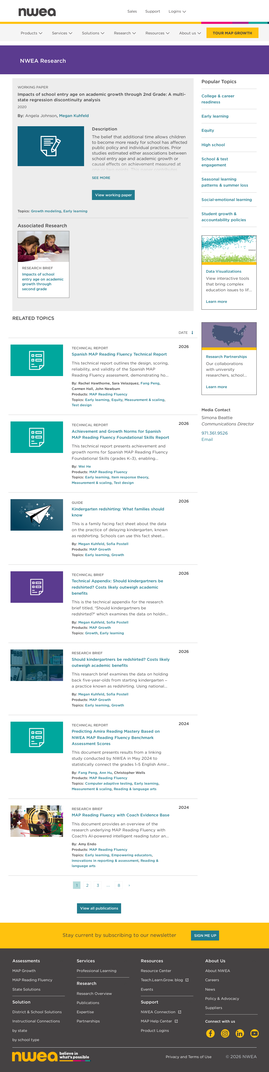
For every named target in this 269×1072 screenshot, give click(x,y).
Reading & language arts (135, 789)
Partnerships (88, 1021)
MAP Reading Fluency (108, 394)
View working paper (113, 195)
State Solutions (26, 989)
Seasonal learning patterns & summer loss (224, 182)
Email (207, 439)
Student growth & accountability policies (223, 217)
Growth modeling (46, 211)
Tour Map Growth (232, 33)
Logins (175, 11)
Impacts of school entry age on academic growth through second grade (43, 281)
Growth (117, 555)
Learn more (216, 301)
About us (187, 33)
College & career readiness (217, 99)
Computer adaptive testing (108, 783)
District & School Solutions (37, 1012)
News (210, 989)
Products (29, 33)
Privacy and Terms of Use (188, 1056)
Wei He (84, 466)
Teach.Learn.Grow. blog (162, 980)
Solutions (90, 33)
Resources (155, 33)
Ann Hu (105, 773)
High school (213, 144)
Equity (116, 400)
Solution (21, 1002)
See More (101, 178)
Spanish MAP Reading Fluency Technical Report (119, 354)
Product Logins (155, 1030)
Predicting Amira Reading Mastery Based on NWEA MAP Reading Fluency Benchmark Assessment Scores (116, 737)
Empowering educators (131, 855)
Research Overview (94, 993)
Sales (132, 11)
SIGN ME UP (205, 935)
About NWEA (217, 970)
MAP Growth (100, 549)
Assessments (26, 960)
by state (19, 1030)
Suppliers (213, 1007)
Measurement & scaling (144, 400)
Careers (212, 980)
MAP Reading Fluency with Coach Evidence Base (120, 815)
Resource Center (156, 970)
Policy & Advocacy (222, 998)
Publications (88, 1002)
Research (122, 33)
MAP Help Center (156, 1021)
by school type (25, 1039)
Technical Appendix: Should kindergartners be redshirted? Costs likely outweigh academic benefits (117, 587)
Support (152, 11)
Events (147, 989)
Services (59, 33)
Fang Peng (150, 383)
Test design (82, 405)
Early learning (75, 211)
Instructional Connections (36, 1021)
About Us (215, 960)
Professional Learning (96, 970)
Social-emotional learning (226, 199)
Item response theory (129, 477)
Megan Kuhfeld (74, 115)
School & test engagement (214, 162)
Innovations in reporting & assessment (105, 861)
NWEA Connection (158, 1012)
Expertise (85, 1012)
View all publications (99, 908)
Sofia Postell (117, 544)
